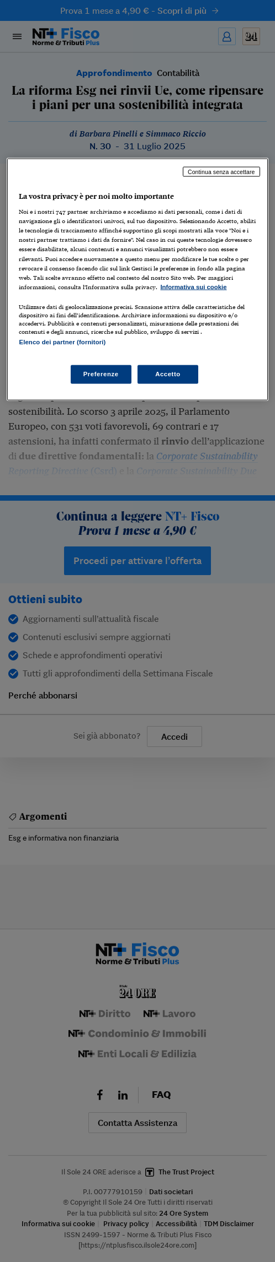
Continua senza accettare (221, 171)
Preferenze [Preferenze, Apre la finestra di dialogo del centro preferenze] (101, 374)
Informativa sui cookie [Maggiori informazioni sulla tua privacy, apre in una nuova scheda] (193, 286)
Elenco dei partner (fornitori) (62, 341)
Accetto (168, 374)
